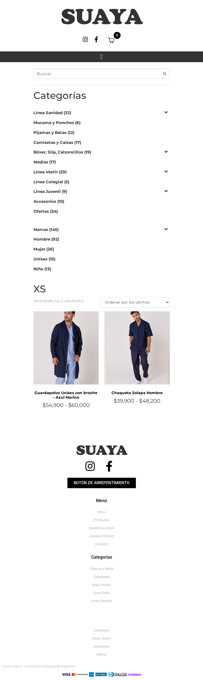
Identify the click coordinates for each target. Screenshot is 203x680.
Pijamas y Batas (50, 132)
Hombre (41, 239)
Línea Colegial (48, 181)
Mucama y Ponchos (53, 122)
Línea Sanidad (48, 112)
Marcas (40, 229)
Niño (38, 268)
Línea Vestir (45, 171)
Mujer (39, 249)
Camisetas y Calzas (53, 142)
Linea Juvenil (47, 191)
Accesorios (44, 201)
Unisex (40, 258)
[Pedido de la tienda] (135, 302)
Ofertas (41, 211)
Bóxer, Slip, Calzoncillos (58, 152)
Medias (40, 162)
